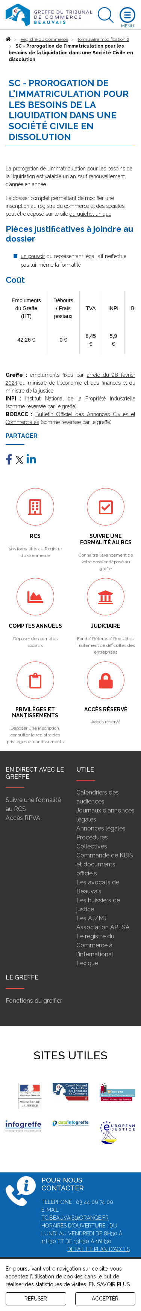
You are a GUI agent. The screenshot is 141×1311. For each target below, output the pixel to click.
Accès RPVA (23, 817)
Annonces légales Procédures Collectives (101, 837)
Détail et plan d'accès (98, 1249)
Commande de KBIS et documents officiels (104, 864)
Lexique (87, 963)
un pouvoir (33, 256)
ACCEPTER (105, 1299)
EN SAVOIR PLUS (109, 1284)
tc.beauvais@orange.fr (75, 1218)
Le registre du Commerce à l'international (95, 945)
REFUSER (35, 1299)
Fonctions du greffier (34, 1000)
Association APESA (103, 927)
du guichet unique (90, 214)
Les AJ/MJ (91, 918)
